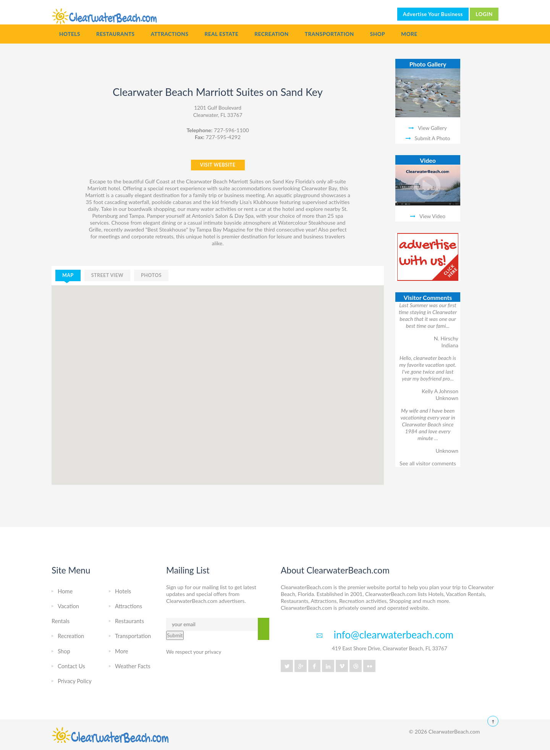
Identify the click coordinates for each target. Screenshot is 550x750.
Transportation (329, 34)
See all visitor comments (428, 463)
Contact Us (71, 666)
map (68, 275)
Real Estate (221, 34)
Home (65, 591)
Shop (377, 34)
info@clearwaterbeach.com (394, 635)
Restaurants (115, 34)
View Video (432, 216)
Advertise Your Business (433, 14)
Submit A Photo (432, 138)
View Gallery (432, 128)
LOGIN (484, 14)
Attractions (170, 34)
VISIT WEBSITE (218, 165)
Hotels (69, 34)
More (409, 34)
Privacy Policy (75, 680)
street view (107, 275)
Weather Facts (132, 666)
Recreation (271, 34)
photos (151, 275)
